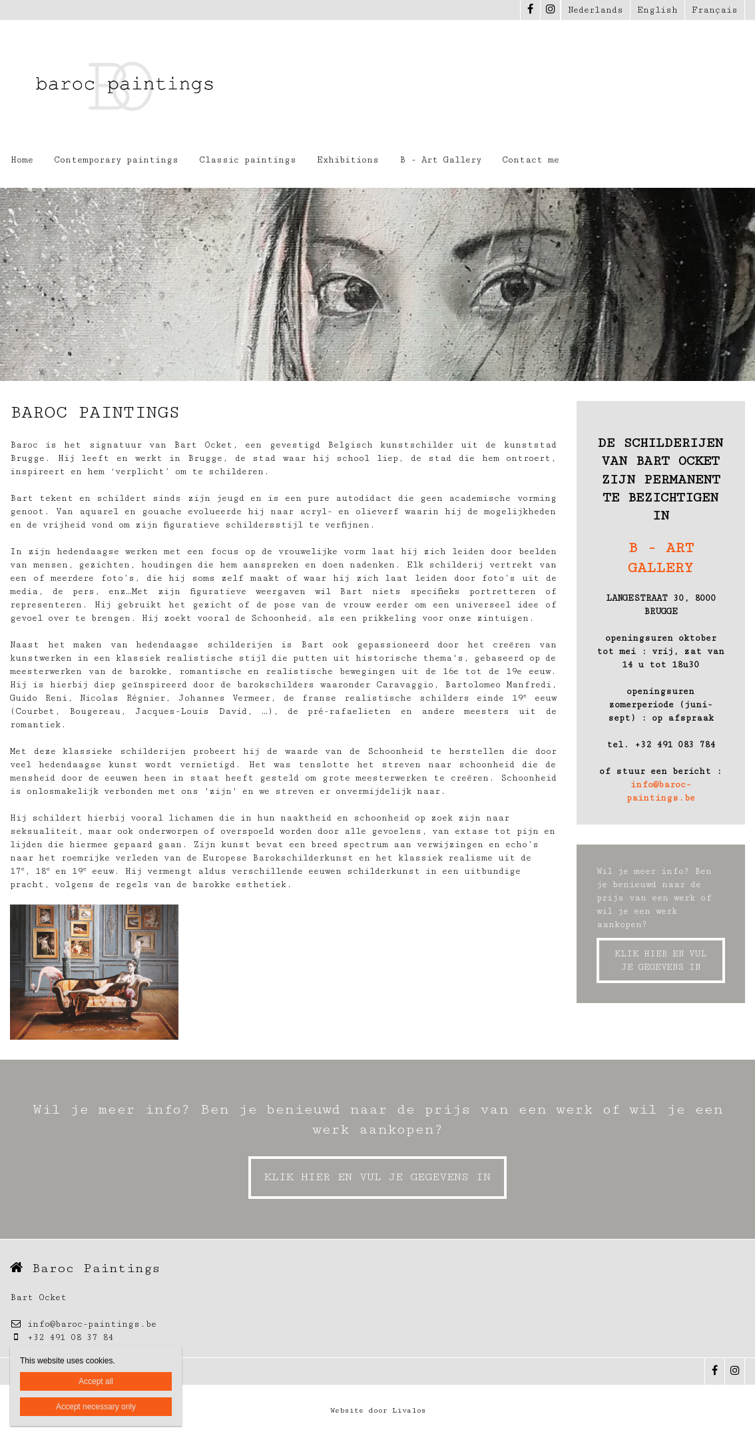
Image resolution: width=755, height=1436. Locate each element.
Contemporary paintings (116, 160)
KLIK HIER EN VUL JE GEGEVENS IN (660, 960)
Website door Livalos (377, 1410)
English (657, 10)
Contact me (530, 160)
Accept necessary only (96, 1406)
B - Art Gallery (440, 160)
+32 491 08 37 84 (61, 1337)
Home (22, 160)
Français (715, 10)
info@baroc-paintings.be (83, 1324)
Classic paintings (247, 160)
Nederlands (595, 10)
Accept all (96, 1381)
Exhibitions (348, 160)
